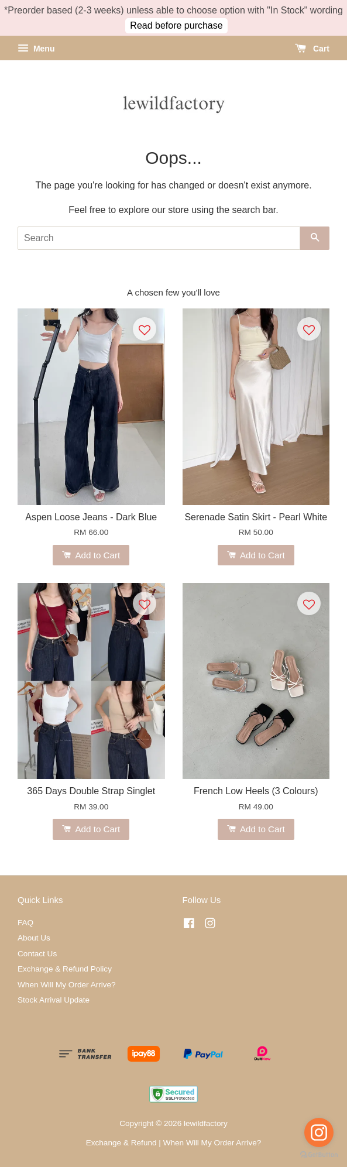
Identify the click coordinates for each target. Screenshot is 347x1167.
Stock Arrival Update (54, 1000)
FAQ (25, 922)
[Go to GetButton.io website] (319, 1155)
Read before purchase (176, 25)
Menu (36, 48)
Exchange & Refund (121, 1142)
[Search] (159, 238)
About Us (34, 937)
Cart (312, 48)
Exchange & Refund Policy (65, 969)
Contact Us (37, 953)
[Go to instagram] (319, 1132)
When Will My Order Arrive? (67, 984)
